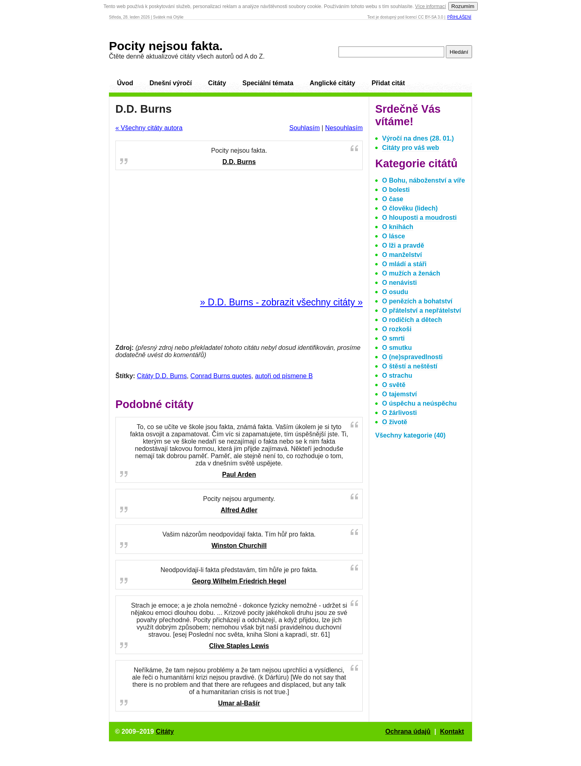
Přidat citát (388, 83)
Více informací (430, 6)
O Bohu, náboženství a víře (423, 180)
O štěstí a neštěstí (409, 366)
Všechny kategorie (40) (410, 435)
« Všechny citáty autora (148, 127)
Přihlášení (459, 17)
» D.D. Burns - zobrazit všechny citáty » (281, 302)
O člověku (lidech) (410, 208)
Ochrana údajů (408, 731)
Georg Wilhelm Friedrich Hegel (239, 581)
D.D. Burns (239, 161)
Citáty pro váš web (410, 147)
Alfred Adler (239, 510)
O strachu (397, 375)
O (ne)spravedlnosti (412, 357)
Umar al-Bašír (239, 703)
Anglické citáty (332, 83)
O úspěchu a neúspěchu (419, 403)
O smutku (397, 347)
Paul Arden (239, 474)
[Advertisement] (239, 233)
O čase (392, 199)
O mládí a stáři (404, 264)
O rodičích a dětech (412, 319)
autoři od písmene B (284, 375)
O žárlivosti (399, 412)
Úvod (125, 83)
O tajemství (399, 394)
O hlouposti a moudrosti (419, 217)
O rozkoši (397, 329)
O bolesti (396, 189)
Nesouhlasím (344, 127)
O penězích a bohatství (417, 301)
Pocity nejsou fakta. (166, 46)
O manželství (402, 254)
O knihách (397, 226)
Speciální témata (267, 83)
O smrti (393, 338)
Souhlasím (304, 127)
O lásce (393, 236)
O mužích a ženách (411, 273)
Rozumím (462, 6)
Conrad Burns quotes (220, 375)
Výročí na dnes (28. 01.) (418, 138)
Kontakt (452, 731)
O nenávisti (399, 282)
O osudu (395, 291)
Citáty (217, 83)
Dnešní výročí (170, 83)
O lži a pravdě (403, 245)
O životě (394, 422)
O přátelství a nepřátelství (421, 310)
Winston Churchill (239, 545)
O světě (393, 384)
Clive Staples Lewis (239, 645)
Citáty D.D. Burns (162, 375)
